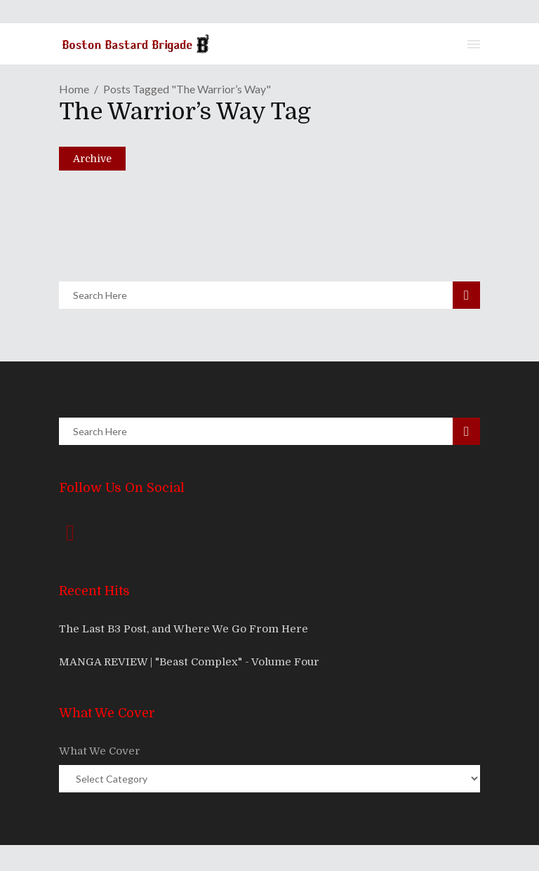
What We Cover (99, 751)
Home (74, 88)
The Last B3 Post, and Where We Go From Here (183, 629)
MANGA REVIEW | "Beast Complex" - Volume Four (189, 662)
